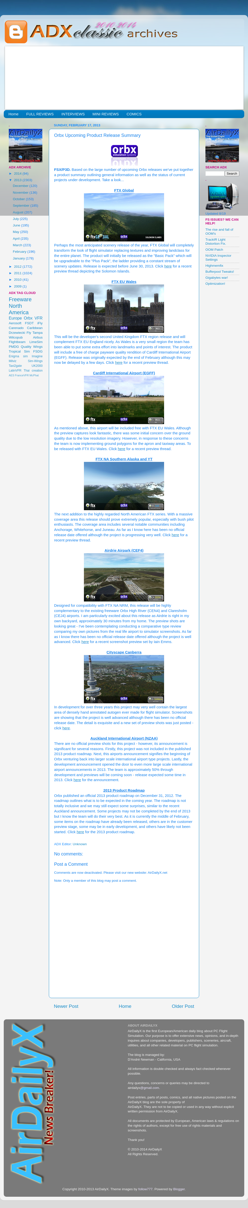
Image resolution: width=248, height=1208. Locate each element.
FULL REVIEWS (40, 114)
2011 (18, 273)
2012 (18, 266)
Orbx (28, 318)
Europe (15, 318)
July (16, 219)
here (168, 266)
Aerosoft (15, 323)
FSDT (29, 323)
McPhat (34, 375)
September (21, 205)
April (17, 238)
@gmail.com (149, 1088)
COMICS (134, 114)
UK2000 (37, 366)
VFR (39, 318)
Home (14, 114)
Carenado (16, 328)
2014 (18, 173)
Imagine (37, 356)
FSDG (38, 351)
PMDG (14, 347)
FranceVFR (22, 375)
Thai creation (33, 370)
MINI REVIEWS (105, 114)
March (18, 245)
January (19, 258)
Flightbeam (17, 342)
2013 (18, 180)
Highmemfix (214, 265)
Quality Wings (32, 347)
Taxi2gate (15, 366)
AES (11, 375)
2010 (18, 279)
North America (19, 309)
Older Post (183, 1006)
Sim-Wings (35, 361)
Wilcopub (16, 337)
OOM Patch (214, 249)
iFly (40, 323)
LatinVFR (15, 370)
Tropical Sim (19, 351)
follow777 (145, 1189)
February (20, 251)
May (16, 232)
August (18, 212)
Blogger (179, 1189)
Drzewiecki (17, 333)
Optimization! (215, 283)
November (21, 192)
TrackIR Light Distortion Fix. (215, 241)
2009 (18, 286)
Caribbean (35, 328)
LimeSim (36, 342)
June (17, 225)
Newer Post (66, 1006)
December (21, 186)
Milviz (12, 361)
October (19, 199)
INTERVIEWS (73, 114)
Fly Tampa (35, 333)
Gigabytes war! (216, 277)
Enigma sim (18, 356)
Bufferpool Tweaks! (219, 271)
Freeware (20, 299)
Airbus (38, 337)
